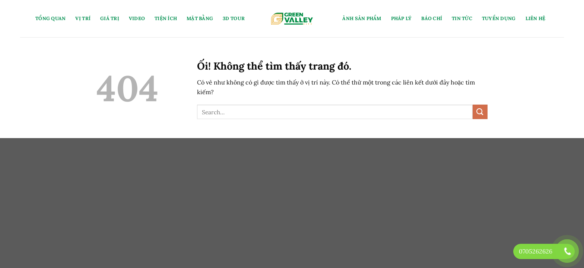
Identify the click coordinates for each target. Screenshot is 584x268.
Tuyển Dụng (499, 18)
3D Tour (234, 18)
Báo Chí (431, 18)
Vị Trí (83, 18)
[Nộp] (480, 112)
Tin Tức (462, 18)
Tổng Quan (50, 18)
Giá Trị (109, 18)
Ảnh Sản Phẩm (361, 18)
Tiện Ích (166, 18)
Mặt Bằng (200, 18)
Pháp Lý (401, 18)
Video (137, 18)
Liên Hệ (536, 18)
